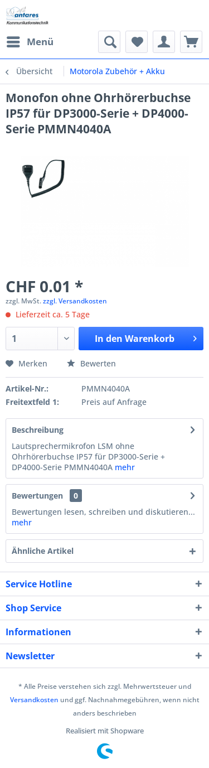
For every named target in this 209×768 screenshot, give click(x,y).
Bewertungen (37, 495)
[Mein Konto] (164, 42)
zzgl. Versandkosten (75, 301)
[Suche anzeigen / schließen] (109, 42)
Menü (30, 40)
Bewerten (91, 363)
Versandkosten (34, 699)
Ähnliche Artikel (43, 550)
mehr (125, 467)
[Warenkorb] (191, 42)
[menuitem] (29, 42)
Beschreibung (38, 429)
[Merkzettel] (136, 42)
